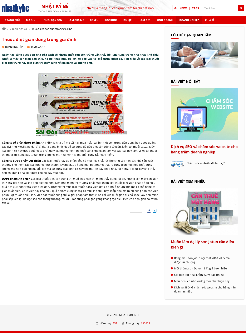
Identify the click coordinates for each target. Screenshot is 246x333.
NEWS (183, 8)
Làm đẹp (145, 20)
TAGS (195, 8)
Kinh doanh (164, 20)
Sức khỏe (111, 20)
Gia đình (31, 20)
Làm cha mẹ (76, 20)
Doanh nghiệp (189, 20)
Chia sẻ (209, 20)
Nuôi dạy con (53, 20)
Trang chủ (12, 20)
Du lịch (128, 20)
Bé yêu (94, 20)
